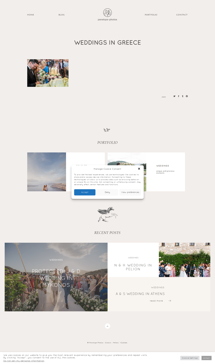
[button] (139, 169)
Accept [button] (206, 358)
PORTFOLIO (151, 15)
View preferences (130, 192)
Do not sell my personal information (23, 361)
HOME (30, 15)
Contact (182, 15)
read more (156, 300)
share (164, 97)
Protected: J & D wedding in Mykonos (56, 278)
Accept (84, 192)
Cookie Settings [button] (190, 358)
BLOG (62, 15)
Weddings (162, 166)
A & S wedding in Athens (140, 294)
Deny (107, 192)
